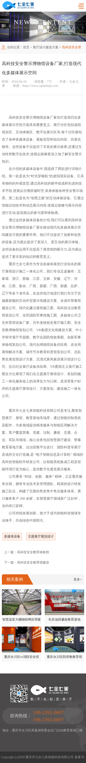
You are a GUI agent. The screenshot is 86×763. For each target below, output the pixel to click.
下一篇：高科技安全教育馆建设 (26, 562)
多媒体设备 (12, 536)
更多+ (78, 579)
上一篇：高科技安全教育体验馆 (26, 552)
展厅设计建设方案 (45, 47)
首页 (26, 47)
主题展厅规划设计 (41, 536)
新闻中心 (43, 31)
